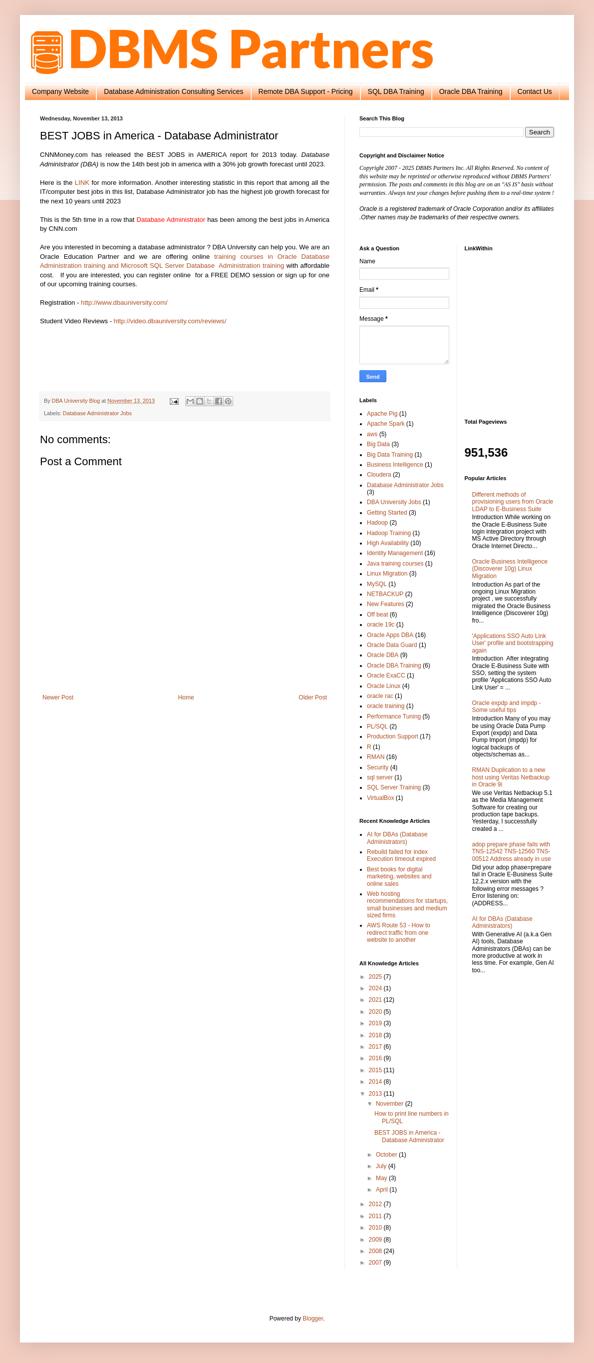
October (387, 1154)
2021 (376, 999)
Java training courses (395, 563)
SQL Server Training (394, 787)
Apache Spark (385, 423)
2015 (376, 1070)
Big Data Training (390, 454)
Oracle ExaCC (386, 675)
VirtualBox (380, 797)
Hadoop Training (389, 533)
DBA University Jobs (394, 502)
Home (186, 697)
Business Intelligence (395, 464)
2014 (376, 1081)
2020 (376, 1011)
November (390, 1103)
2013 (376, 1093)
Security (377, 767)
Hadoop (377, 522)
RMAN (375, 756)
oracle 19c (380, 624)
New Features (385, 604)
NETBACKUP (385, 594)
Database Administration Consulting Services (173, 91)
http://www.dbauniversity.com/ (124, 302)
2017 (376, 1046)
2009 (376, 1239)
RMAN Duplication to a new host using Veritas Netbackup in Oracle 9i (511, 777)
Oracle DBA (382, 655)
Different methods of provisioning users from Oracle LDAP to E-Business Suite (513, 502)
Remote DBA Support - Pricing (306, 91)
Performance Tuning (394, 716)
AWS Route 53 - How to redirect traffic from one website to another (398, 932)
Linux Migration (387, 573)
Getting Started (387, 512)
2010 (376, 1227)
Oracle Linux (383, 685)
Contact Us (535, 91)
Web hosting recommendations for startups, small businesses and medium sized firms (407, 904)
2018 (376, 1035)
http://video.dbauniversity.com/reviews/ (170, 321)
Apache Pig (382, 413)
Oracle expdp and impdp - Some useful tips (506, 706)
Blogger (312, 1318)
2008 (376, 1251)
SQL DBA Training (396, 91)
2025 (376, 976)
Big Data (378, 444)
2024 (376, 988)
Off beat (377, 614)
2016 (376, 1058)
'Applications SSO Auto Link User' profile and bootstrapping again (513, 643)
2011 (376, 1216)
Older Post (312, 697)
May (382, 1178)
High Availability (388, 543)
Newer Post (57, 697)
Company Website (60, 91)
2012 (376, 1204)
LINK (82, 182)
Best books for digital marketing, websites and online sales (399, 876)
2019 (376, 1023)
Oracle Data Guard (392, 645)
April (382, 1189)
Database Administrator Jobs (97, 413)
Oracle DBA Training (471, 91)
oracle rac (380, 695)
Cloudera (379, 474)
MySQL (377, 584)
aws (372, 434)
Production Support (392, 736)
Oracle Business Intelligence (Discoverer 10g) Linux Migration (510, 569)
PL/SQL (377, 726)
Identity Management (395, 553)
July (382, 1166)
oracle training (385, 705)
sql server (380, 777)
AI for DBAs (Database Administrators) (397, 838)
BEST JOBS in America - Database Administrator (409, 1136)
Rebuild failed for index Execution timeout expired (401, 855)
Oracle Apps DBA (390, 635)
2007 (376, 1262)
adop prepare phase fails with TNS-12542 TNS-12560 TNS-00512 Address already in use (511, 851)
